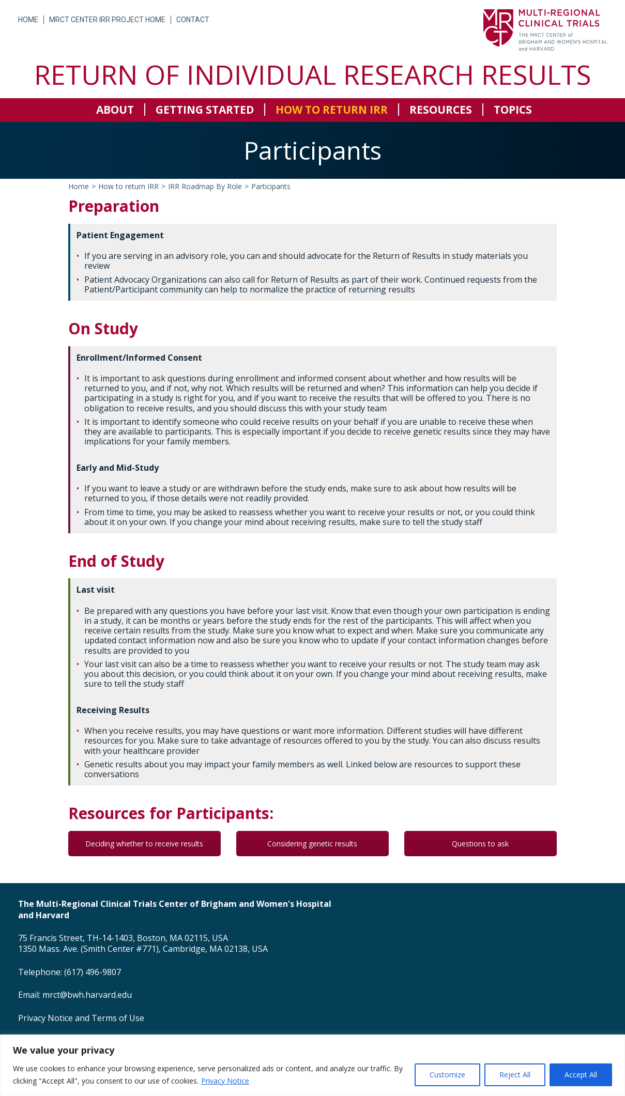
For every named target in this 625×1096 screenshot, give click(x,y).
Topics (513, 109)
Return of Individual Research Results (312, 74)
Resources (440, 109)
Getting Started (205, 109)
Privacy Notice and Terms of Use (81, 1018)
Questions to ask (480, 843)
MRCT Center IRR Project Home (107, 20)
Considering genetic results (312, 843)
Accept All (581, 1074)
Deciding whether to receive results (144, 843)
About (115, 109)
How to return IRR (332, 109)
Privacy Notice (225, 1081)
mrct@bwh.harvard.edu (87, 994)
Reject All (514, 1074)
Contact (192, 20)
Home (28, 20)
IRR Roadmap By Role (205, 186)
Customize (447, 1074)
